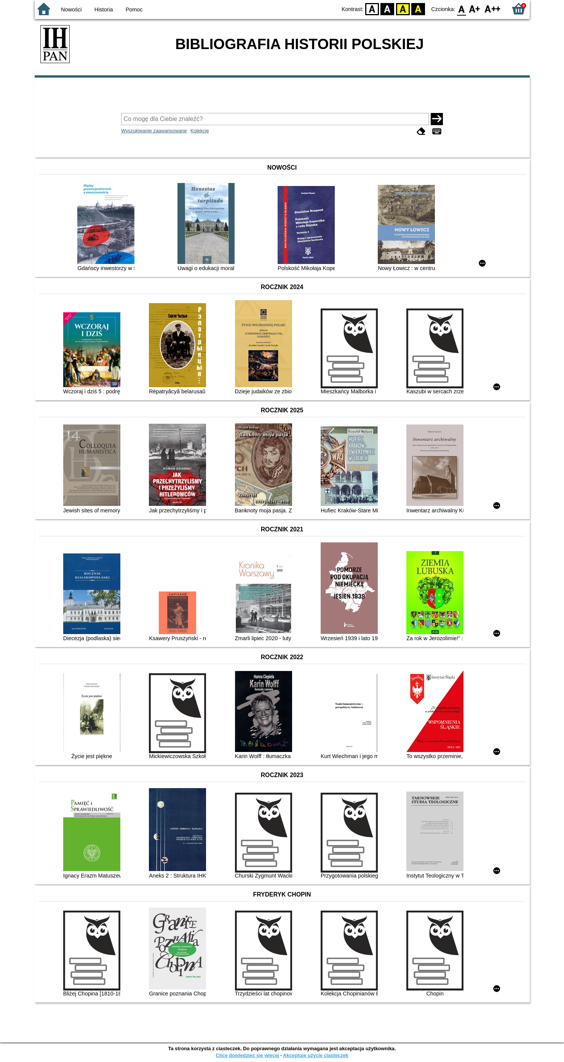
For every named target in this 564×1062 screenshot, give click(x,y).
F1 (474, 8)
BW (388, 8)
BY (418, 8)
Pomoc (134, 9)
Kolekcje (199, 131)
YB (403, 8)
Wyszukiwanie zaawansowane (154, 131)
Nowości (71, 9)
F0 (461, 8)
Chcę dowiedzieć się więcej (247, 1055)
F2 (492, 8)
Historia (103, 9)
